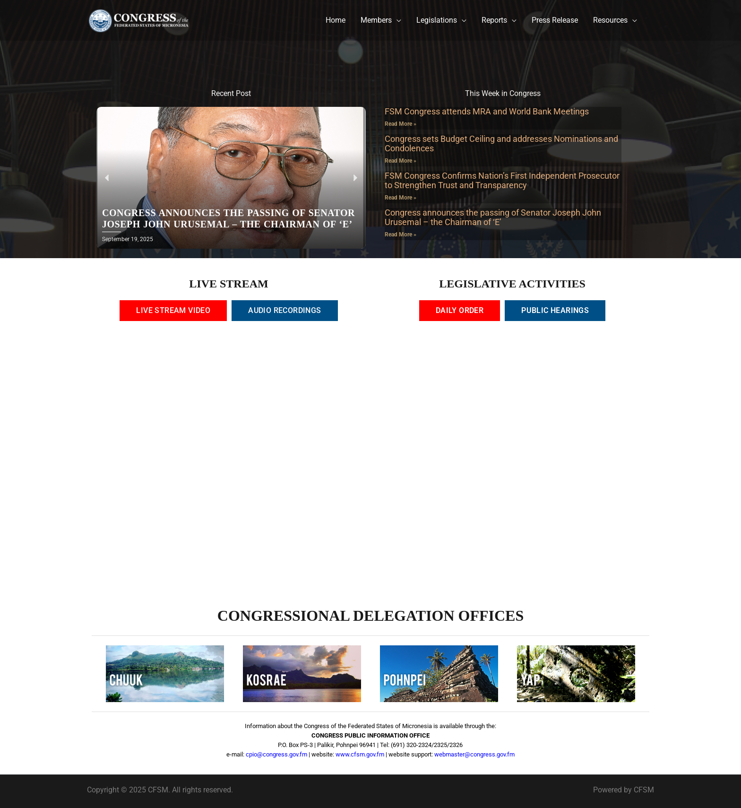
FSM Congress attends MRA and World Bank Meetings (487, 111)
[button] (107, 178)
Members (376, 20)
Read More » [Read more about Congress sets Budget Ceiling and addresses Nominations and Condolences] (400, 160)
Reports (494, 20)
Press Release (555, 20)
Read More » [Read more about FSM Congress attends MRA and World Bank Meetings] (400, 124)
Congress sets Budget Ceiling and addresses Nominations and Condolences (501, 143)
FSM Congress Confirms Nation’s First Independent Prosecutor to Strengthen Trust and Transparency (502, 180)
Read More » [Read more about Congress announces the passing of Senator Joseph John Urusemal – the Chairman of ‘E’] (400, 234)
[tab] (173, 310)
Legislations (436, 20)
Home (335, 20)
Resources (610, 20)
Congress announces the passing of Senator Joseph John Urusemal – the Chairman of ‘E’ (493, 217)
